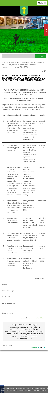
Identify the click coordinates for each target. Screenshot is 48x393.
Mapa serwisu (8, 345)
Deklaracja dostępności (22, 62)
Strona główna (7, 62)
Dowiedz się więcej (20, 388)
